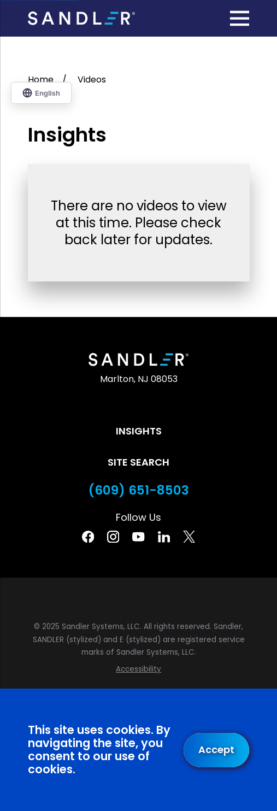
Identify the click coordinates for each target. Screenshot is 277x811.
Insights (139, 431)
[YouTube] (138, 537)
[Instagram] (113, 537)
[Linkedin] (164, 537)
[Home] (81, 18)
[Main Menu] (239, 18)
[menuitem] (139, 669)
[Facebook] (88, 537)
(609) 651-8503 (139, 490)
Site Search (138, 462)
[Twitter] (189, 537)
